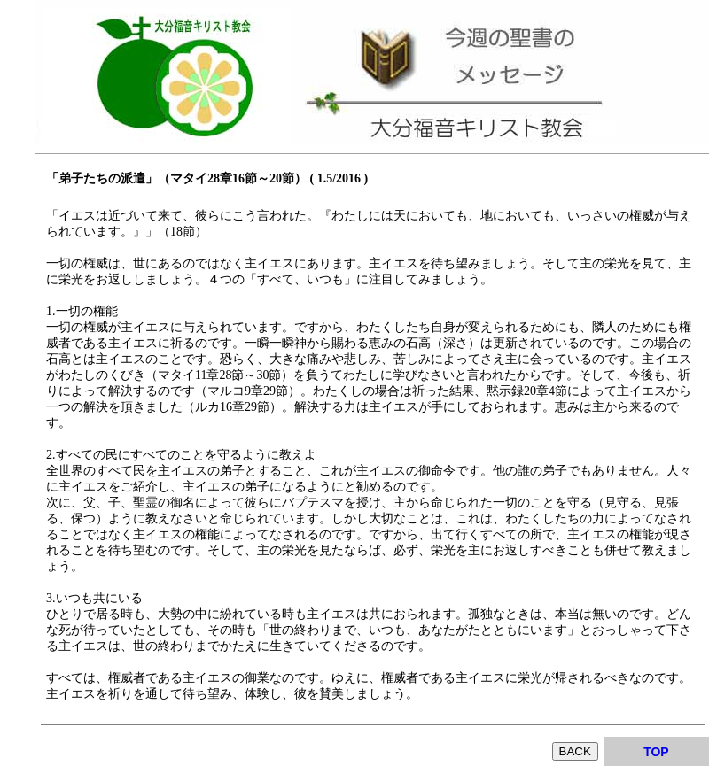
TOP (656, 752)
